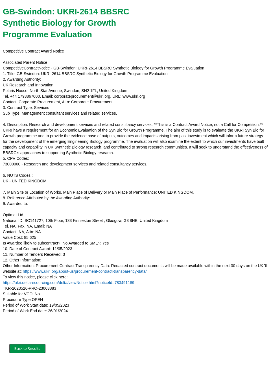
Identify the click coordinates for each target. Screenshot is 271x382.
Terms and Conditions (27, 370)
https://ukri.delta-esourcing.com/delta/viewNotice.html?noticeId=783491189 (68, 282)
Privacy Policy (80, 370)
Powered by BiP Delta (114, 370)
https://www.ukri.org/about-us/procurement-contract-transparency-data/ (85, 271)
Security (57, 370)
